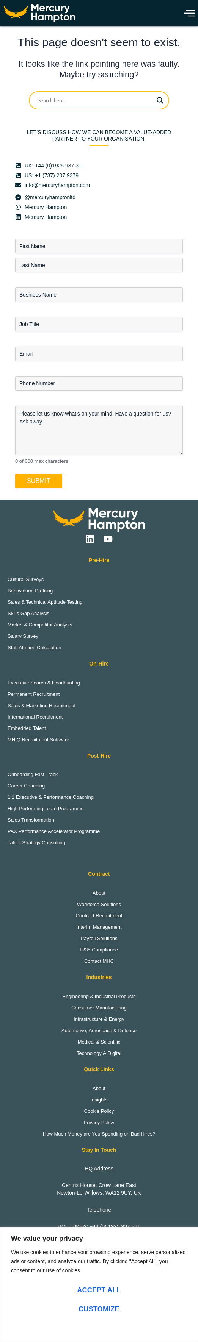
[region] (99, 1284)
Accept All (99, 1290)
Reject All (99, 1328)
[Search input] (95, 100)
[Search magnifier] (160, 100)
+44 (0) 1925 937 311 (115, 1226)
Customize (99, 1309)
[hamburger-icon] (187, 13)
